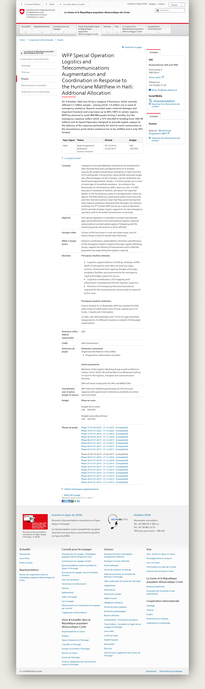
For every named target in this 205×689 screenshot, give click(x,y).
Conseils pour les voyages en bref (76, 561)
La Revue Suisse (111, 635)
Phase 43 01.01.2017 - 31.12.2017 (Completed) (104, 449)
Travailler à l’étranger (71, 644)
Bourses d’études (111, 615)
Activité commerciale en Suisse (160, 571)
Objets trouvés (110, 598)
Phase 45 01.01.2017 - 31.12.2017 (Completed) (104, 443)
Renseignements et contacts (159, 558)
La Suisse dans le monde (74, 4)
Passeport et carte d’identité (117, 561)
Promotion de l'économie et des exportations (161, 592)
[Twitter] (66, 501)
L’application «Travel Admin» (74, 612)
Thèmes (150, 610)
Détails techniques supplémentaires (81, 489)
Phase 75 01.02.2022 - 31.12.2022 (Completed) (104, 427)
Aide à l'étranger (69, 597)
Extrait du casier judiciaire (115, 607)
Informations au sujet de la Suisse (161, 567)
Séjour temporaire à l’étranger (75, 640)
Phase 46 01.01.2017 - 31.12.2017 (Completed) (104, 440)
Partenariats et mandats (157, 619)
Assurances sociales (112, 594)
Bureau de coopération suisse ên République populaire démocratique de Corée (37, 577)
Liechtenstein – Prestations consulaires (121, 620)
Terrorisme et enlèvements (74, 584)
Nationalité (109, 644)
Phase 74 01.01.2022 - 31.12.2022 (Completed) (104, 431)
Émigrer (65, 636)
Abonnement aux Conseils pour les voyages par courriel (81, 606)
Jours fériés (25, 558)
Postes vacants (26, 562)
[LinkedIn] (69, 501)
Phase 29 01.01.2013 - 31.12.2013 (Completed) (104, 476)
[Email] (78, 501)
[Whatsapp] (75, 501)
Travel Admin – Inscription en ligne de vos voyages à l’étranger (122, 625)
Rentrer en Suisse (69, 653)
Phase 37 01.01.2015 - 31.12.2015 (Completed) (104, 463)
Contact (152, 52)
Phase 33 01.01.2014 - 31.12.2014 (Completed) (104, 473)
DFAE (51, 4)
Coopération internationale (158, 29)
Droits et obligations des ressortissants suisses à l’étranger (79, 662)
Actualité (26, 29)
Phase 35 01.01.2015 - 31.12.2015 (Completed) (104, 470)
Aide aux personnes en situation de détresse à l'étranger (119, 575)
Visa (116, 29)
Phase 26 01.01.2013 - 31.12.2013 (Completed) (104, 482)
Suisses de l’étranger (71, 657)
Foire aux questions (70, 579)
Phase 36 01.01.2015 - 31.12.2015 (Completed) (104, 467)
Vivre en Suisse (153, 562)
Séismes (65, 588)
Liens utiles (109, 631)
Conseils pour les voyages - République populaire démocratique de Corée (79, 555)
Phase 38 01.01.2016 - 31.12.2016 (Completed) (104, 460)
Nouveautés (25, 554)
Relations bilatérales (156, 587)
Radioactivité (68, 592)
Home (22, 40)
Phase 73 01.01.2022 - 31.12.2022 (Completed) (104, 434)
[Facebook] (63, 501)
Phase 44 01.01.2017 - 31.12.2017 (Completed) (104, 446)
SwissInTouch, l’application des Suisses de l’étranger (122, 654)
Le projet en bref (72, 158)
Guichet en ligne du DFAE (67, 515)
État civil (108, 648)
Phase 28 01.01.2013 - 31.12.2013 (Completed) (104, 479)
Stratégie (151, 606)
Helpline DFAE (142, 515)
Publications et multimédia (158, 623)
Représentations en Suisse (73, 631)
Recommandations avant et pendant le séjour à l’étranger (79, 566)
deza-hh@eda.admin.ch (164, 90)
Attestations (109, 590)
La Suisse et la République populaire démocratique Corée (133, 29)
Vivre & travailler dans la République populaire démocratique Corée (89, 30)
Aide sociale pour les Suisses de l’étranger (122, 581)
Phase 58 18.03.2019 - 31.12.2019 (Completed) (104, 437)
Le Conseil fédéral (32, 4)
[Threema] (72, 501)
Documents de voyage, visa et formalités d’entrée (80, 573)
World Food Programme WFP (160, 132)
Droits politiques (111, 565)
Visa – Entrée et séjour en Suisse (161, 554)
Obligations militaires (113, 603)
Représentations (41, 29)
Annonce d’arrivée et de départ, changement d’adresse (118, 555)
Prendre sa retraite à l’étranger (76, 649)
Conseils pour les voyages (63, 29)
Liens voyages (68, 601)
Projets (150, 614)
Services (107, 29)
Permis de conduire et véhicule (117, 570)
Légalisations (110, 585)
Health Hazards (111, 640)
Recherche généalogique (115, 611)
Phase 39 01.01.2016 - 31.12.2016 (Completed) (104, 457)
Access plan (156, 77)
